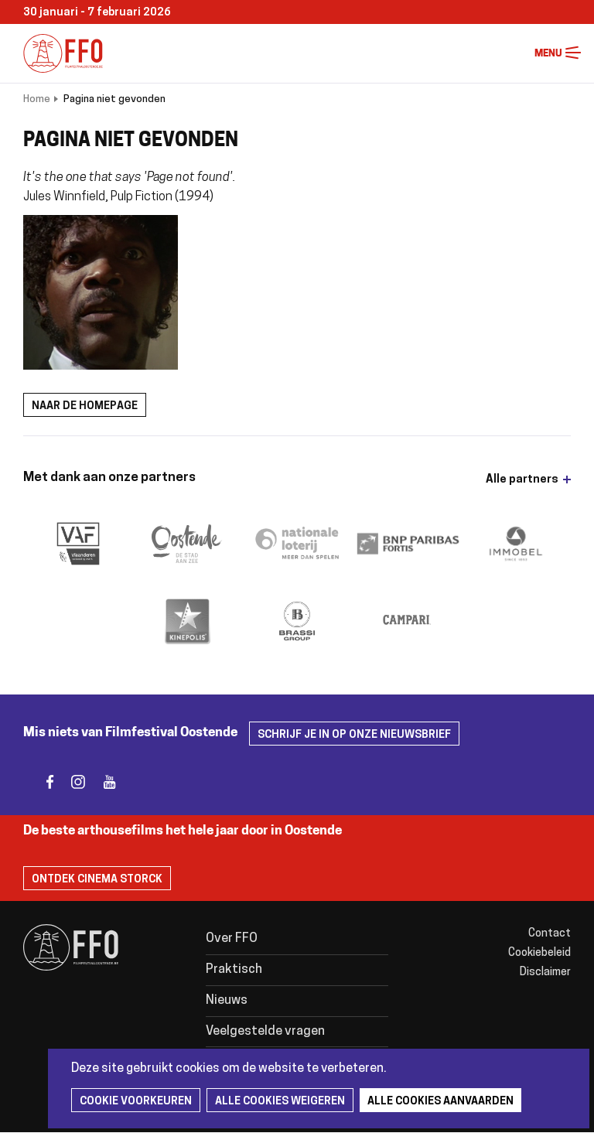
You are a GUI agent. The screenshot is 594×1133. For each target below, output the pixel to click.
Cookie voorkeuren (136, 1101)
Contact (549, 934)
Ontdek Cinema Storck (97, 880)
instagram (71, 782)
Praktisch (234, 970)
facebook (40, 782)
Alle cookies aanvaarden (440, 1101)
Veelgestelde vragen (265, 1032)
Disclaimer (545, 972)
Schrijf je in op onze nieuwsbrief (354, 735)
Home (36, 99)
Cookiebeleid (539, 953)
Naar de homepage (85, 406)
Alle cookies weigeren (280, 1101)
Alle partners (522, 480)
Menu (573, 53)
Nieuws (227, 1001)
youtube (102, 782)
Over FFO (232, 939)
